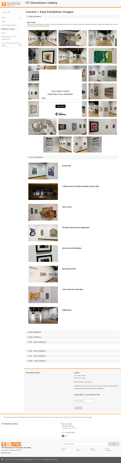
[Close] (81, 70)
